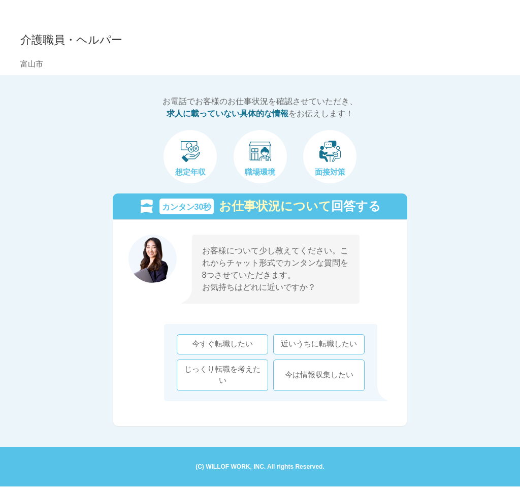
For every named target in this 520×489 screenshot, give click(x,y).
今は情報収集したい (317, 376)
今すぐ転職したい (220, 345)
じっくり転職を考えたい (220, 376)
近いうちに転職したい (317, 345)
